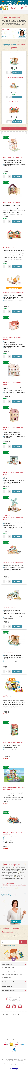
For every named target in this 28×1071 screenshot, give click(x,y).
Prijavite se (23, 942)
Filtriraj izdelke (14, 129)
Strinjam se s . (9, 945)
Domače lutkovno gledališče (8, 891)
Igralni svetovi (6, 12)
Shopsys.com (14, 1066)
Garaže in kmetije (6, 894)
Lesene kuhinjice (6, 887)
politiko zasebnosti (11, 945)
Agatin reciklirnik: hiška (9, 33)
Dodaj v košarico (17, 72)
